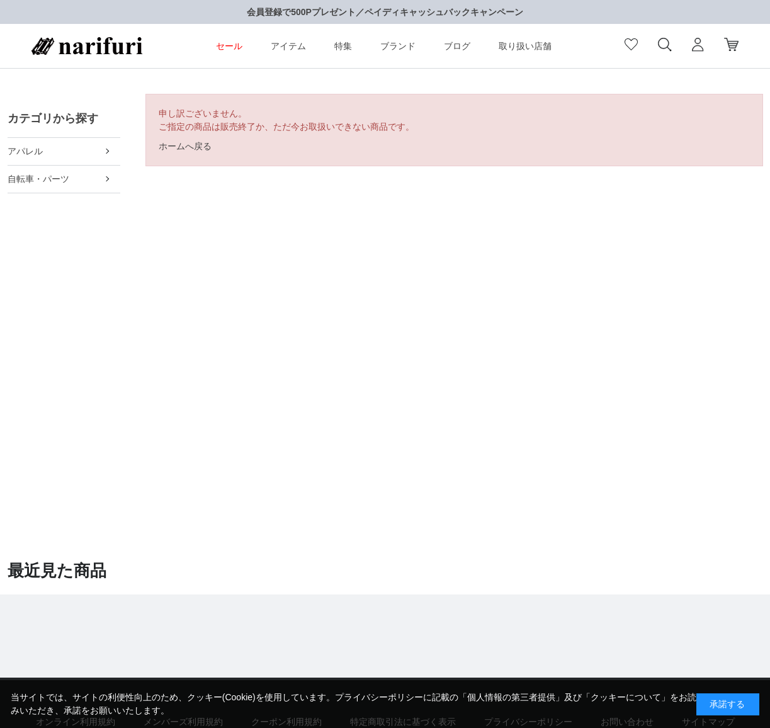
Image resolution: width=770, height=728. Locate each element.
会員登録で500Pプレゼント (301, 12)
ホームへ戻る (185, 146)
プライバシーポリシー (379, 697)
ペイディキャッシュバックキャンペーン (444, 12)
